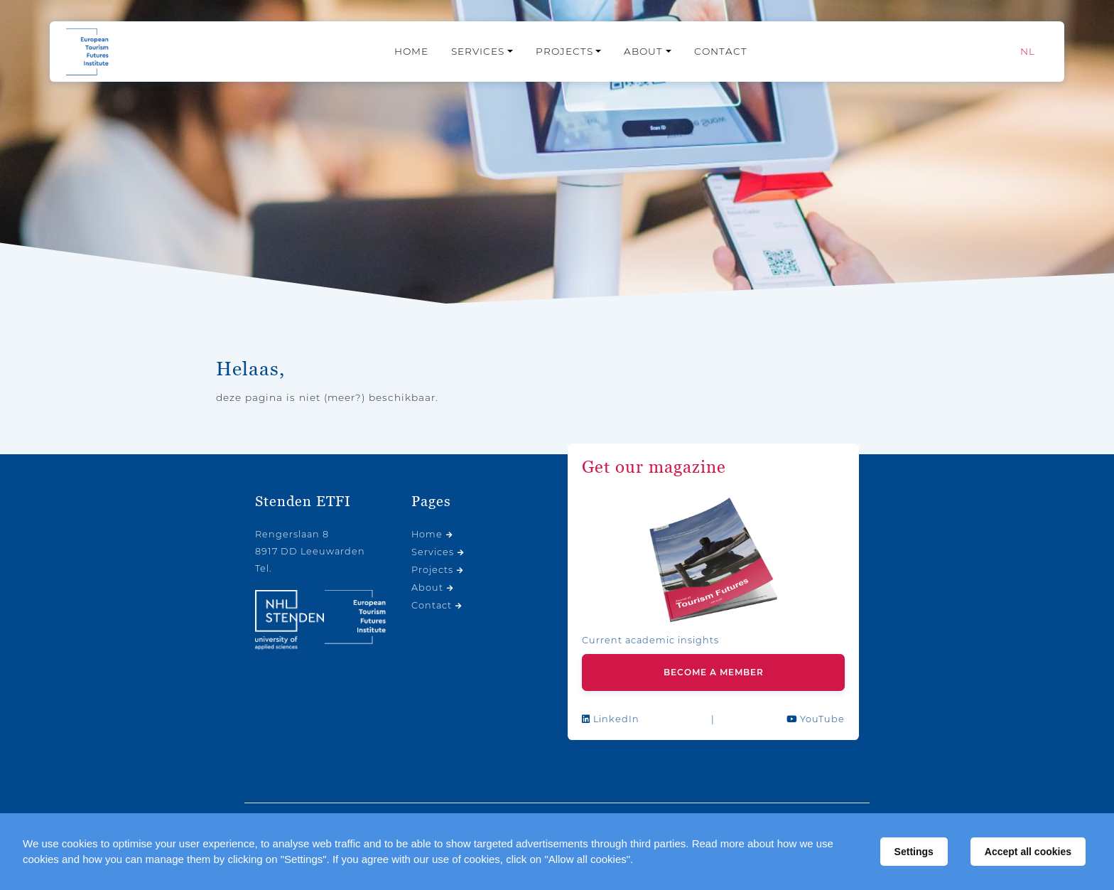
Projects (564, 51)
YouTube (815, 719)
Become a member (714, 672)
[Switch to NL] (1027, 51)
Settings (914, 851)
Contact (720, 51)
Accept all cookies (1028, 851)
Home (411, 51)
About (643, 51)
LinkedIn (610, 719)
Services (477, 51)
